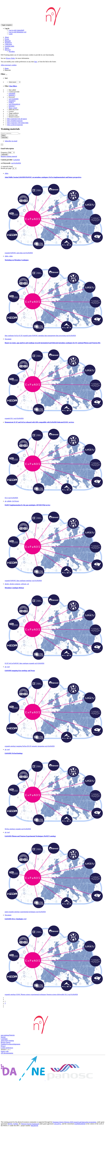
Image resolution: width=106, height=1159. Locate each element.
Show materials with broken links (16, 123)
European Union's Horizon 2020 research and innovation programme (74, 1122)
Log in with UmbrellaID (16, 30)
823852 (15, 1124)
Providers (12, 51)
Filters (3, 135)
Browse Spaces (5, 1042)
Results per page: (6, 168)
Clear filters (13, 86)
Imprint (3, 1037)
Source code (5, 1051)
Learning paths (9, 46)
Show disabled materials (14, 121)
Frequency (4, 152)
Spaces (7, 48)
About (7, 37)
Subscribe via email (11, 141)
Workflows (8, 42)
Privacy (3, 1046)
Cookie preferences (7, 1048)
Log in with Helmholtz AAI (17, 32)
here (35, 61)
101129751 (57, 1124)
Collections (8, 44)
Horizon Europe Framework (30, 1124)
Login (10, 34)
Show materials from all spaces (16, 119)
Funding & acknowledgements (10, 1044)
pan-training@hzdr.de (8, 1035)
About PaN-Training (7, 1040)
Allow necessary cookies (9, 65)
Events (7, 39)
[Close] (2, 145)
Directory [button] (8, 50)
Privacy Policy (10, 58)
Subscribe (4, 137)
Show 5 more (13, 108)
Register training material (9, 156)
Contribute (4, 1039)
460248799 (34, 1125)
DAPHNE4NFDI (79, 1124)
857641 (10, 1124)
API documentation (7, 1053)
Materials (8, 41)
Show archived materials (14, 125)
